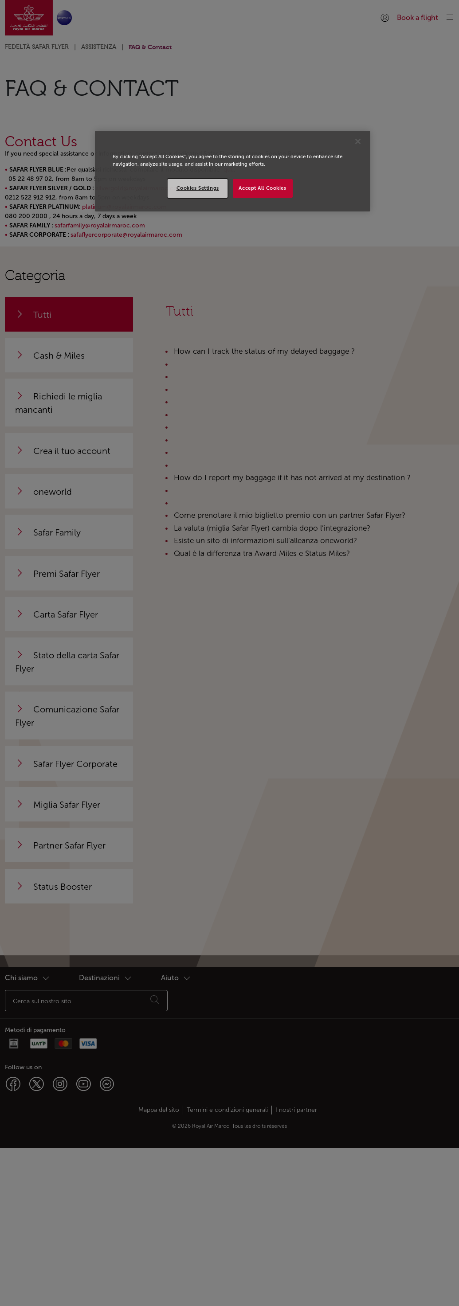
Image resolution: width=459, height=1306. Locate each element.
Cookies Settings (198, 188)
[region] (232, 171)
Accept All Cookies (262, 188)
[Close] (358, 141)
